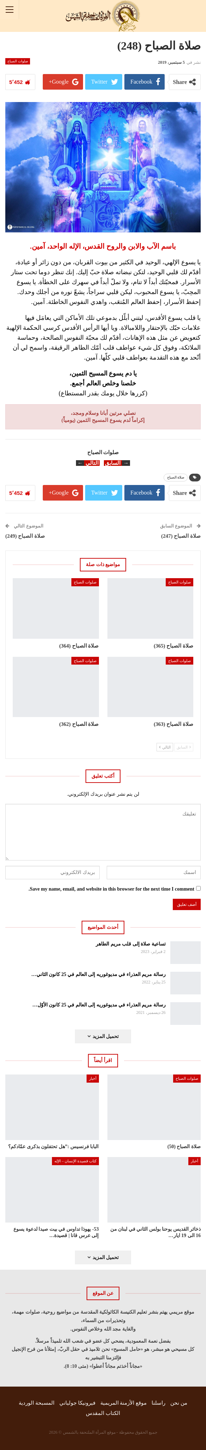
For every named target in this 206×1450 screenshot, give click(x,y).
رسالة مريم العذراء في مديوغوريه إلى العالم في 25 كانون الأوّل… (99, 1005)
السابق (184, 747)
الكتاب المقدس (103, 1413)
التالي (165, 747)
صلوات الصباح (17, 61)
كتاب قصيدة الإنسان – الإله (75, 1161)
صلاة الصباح (175, 477)
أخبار (92, 1078)
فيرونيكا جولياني (77, 1403)
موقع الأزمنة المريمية (123, 1403)
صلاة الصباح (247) (181, 536)
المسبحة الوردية (36, 1403)
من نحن (178, 1403)
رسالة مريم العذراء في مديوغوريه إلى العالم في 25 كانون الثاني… (98, 974)
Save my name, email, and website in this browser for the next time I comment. (111, 889)
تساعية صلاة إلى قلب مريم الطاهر (131, 944)
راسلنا (158, 1403)
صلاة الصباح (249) (25, 536)
